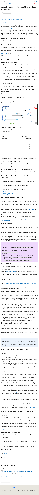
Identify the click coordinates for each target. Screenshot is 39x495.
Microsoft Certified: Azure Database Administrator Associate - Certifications (13, 476)
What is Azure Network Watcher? (24, 405)
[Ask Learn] (35, 4)
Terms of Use (4, 491)
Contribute (19, 490)
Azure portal (5, 451)
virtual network (4, 53)
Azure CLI (5, 453)
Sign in (37, 1)
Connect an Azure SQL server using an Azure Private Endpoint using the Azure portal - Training (16, 471)
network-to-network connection (9, 98)
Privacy (23, 490)
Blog (15, 490)
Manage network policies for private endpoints (9, 333)
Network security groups (7, 396)
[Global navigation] (1, 1)
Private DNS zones (4, 231)
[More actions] (37, 4)
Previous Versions (10, 490)
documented (35, 153)
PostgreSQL (9, 3)
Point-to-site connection (7, 191)
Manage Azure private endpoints (17, 392)
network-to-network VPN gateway (12, 179)
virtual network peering (9, 171)
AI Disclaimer (4, 490)
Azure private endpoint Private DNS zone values (11, 422)
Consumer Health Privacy (31, 490)
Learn (2, 3)
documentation (12, 51)
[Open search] (34, 1)
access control (31, 209)
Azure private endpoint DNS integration (10, 281)
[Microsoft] (19, 1)
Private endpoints (5, 16)
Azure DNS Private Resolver (11, 271)
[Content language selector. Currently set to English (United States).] (7, 488)
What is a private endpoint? (26, 336)
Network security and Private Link (7, 20)
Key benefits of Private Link (6, 18)
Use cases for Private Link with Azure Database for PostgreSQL (12, 19)
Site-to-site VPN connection (8, 193)
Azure (5, 3)
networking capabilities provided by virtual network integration (19, 28)
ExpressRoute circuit (7, 194)
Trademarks (9, 491)
